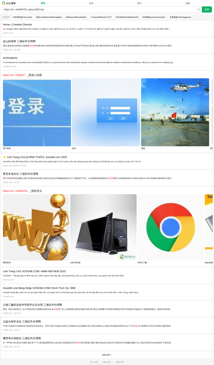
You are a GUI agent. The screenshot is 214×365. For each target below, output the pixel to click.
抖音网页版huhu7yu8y (22, 17)
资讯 (91, 3)
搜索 (207, 9)
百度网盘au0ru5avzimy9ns (154, 17)
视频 (188, 3)
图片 (139, 3)
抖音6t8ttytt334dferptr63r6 (127, 17)
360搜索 (9, 3)
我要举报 (120, 362)
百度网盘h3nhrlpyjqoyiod (180, 17)
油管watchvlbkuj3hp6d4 (76, 17)
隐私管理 (107, 362)
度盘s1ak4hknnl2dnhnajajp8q (49, 17)
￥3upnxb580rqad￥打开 (101, 17)
